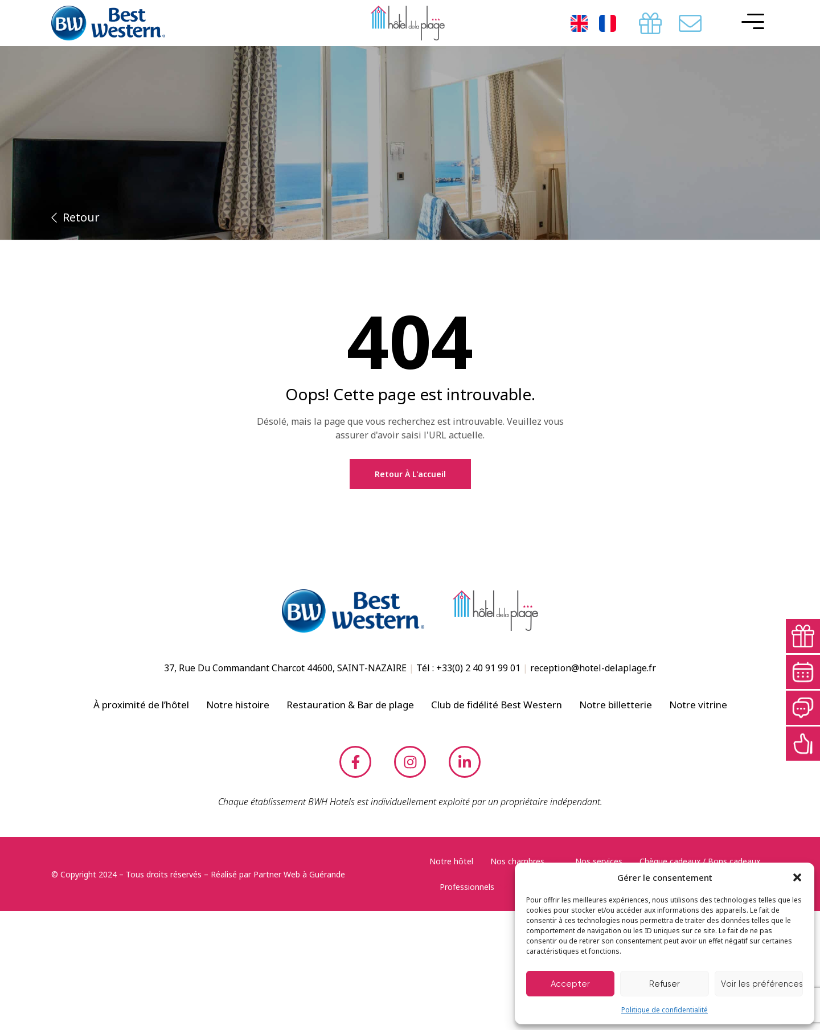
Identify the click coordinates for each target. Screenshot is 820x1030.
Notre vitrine (698, 704)
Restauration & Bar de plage (350, 704)
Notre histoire (237, 704)
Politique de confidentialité (664, 1010)
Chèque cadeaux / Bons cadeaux (699, 861)
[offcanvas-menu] (750, 21)
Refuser (664, 984)
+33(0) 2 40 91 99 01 (478, 668)
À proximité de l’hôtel (141, 704)
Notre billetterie (615, 704)
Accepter (570, 984)
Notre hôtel (451, 861)
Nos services (598, 861)
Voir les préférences (762, 984)
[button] (797, 877)
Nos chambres (524, 861)
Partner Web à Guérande (299, 874)
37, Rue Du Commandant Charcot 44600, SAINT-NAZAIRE (285, 668)
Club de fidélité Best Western (496, 704)
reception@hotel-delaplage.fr (593, 668)
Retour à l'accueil (410, 474)
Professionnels (474, 886)
